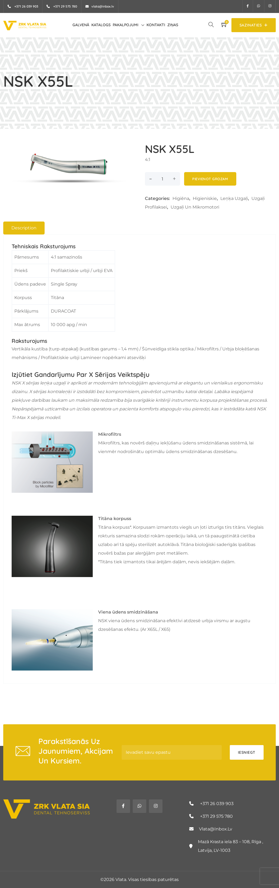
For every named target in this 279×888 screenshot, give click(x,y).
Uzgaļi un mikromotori (195, 207)
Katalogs (101, 24)
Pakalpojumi (125, 24)
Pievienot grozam (210, 179)
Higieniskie (205, 198)
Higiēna (180, 198)
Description (23, 227)
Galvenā (80, 24)
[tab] (24, 228)
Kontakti (156, 24)
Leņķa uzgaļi (234, 198)
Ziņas (172, 24)
